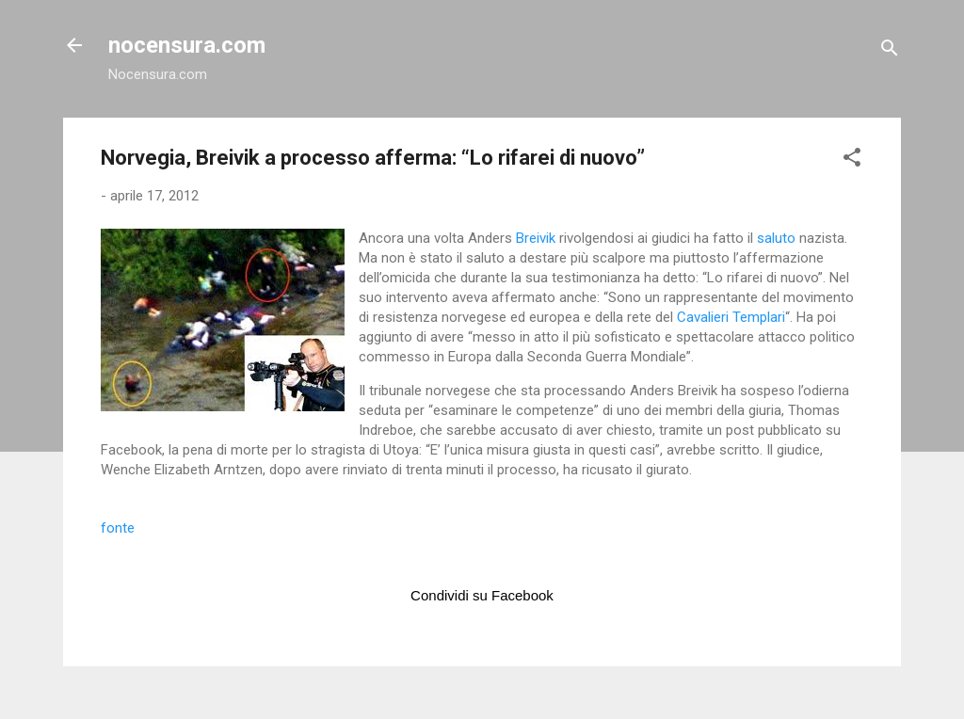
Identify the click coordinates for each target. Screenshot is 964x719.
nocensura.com (186, 45)
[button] (852, 160)
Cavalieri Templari (731, 317)
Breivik (537, 238)
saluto (778, 238)
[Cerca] (889, 51)
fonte (118, 527)
